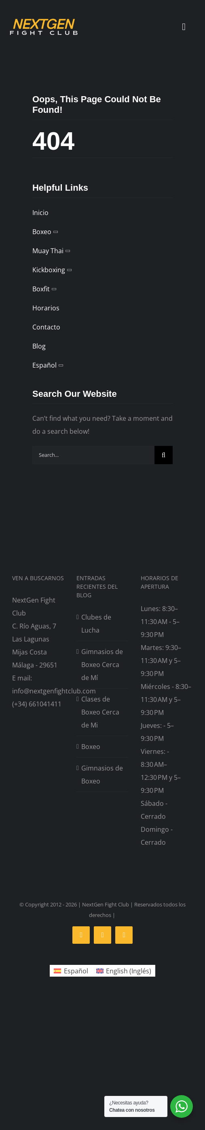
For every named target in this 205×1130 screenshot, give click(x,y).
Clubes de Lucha (96, 624)
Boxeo (90, 746)
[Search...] (93, 455)
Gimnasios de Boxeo (102, 775)
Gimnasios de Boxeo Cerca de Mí (102, 664)
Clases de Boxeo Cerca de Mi (100, 712)
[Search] (163, 455)
